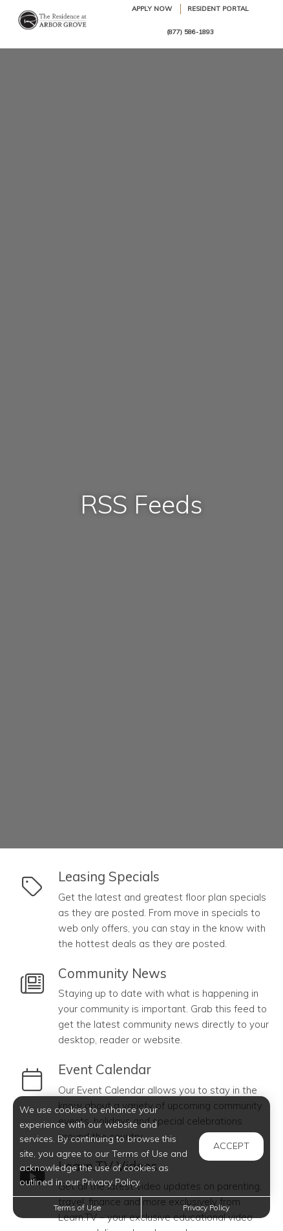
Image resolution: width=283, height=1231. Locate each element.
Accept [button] (231, 1146)
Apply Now (152, 9)
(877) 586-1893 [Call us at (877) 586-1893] (190, 32)
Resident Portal (218, 9)
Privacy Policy (206, 1207)
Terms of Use (77, 1207)
